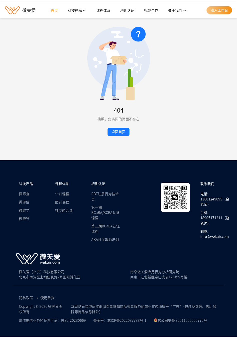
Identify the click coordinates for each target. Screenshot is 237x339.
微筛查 (24, 194)
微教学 (24, 210)
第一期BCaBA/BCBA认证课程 (105, 213)
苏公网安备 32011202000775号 (180, 320)
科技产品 (77, 10)
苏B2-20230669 (73, 320)
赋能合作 (151, 10)
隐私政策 (26, 298)
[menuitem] (54, 10)
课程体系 (103, 10)
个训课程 (62, 194)
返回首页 (118, 132)
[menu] (119, 10)
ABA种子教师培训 (105, 239)
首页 (54, 10)
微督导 (24, 218)
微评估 (24, 202)
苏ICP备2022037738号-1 (126, 320)
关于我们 (177, 10)
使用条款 (47, 298)
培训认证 (127, 10)
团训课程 (62, 202)
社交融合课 (64, 210)
